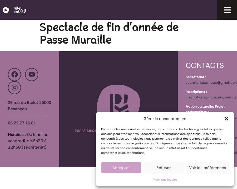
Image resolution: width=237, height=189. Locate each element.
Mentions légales (165, 179)
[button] (226, 118)
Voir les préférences (207, 167)
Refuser (163, 167)
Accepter (121, 167)
